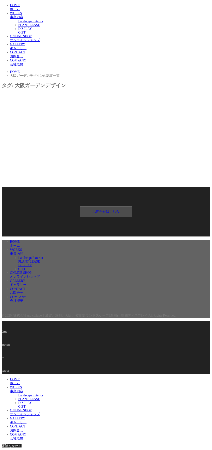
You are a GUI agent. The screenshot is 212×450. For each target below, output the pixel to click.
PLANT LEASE (29, 25)
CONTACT (110, 54)
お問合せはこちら (106, 211)
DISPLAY (25, 28)
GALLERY (110, 46)
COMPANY (110, 63)
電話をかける (12, 446)
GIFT (22, 32)
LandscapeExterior (30, 21)
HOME (110, 7)
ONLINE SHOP (110, 38)
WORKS (110, 15)
